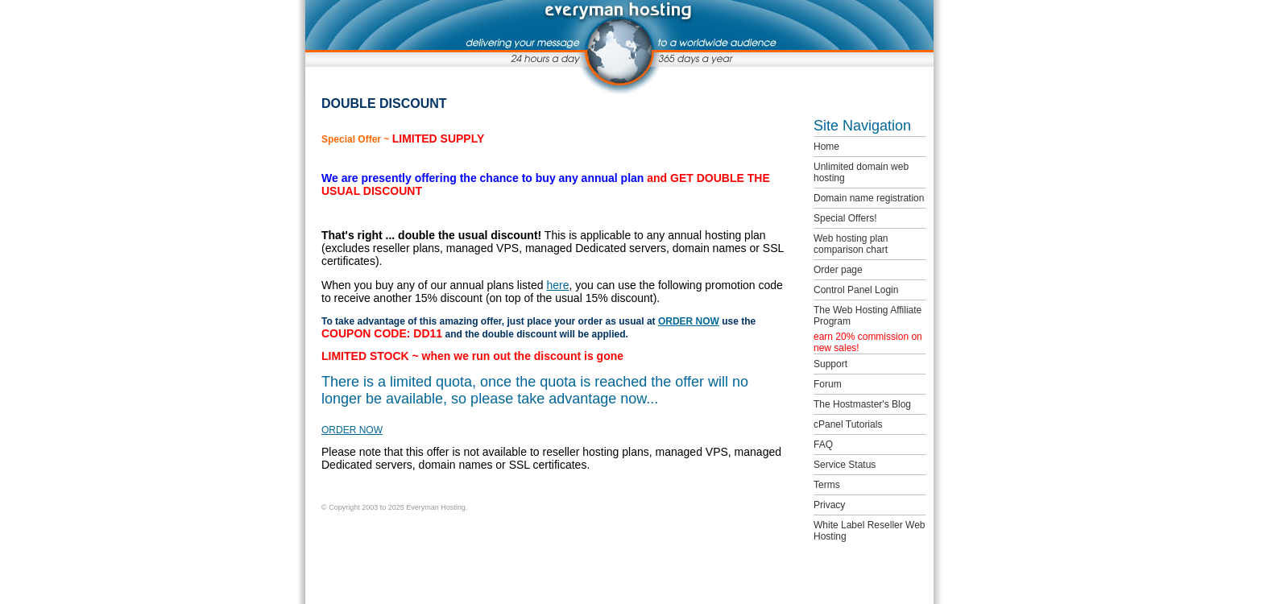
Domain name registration (869, 198)
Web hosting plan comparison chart (851, 244)
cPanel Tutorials (848, 424)
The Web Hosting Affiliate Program (867, 315)
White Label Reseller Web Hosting (870, 530)
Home (826, 146)
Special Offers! (845, 218)
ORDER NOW (688, 321)
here (557, 285)
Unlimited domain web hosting (861, 172)
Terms (827, 484)
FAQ (823, 444)
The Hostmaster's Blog (862, 404)
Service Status (845, 464)
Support (830, 364)
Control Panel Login (856, 290)
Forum (828, 384)
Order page (838, 269)
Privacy (829, 505)
